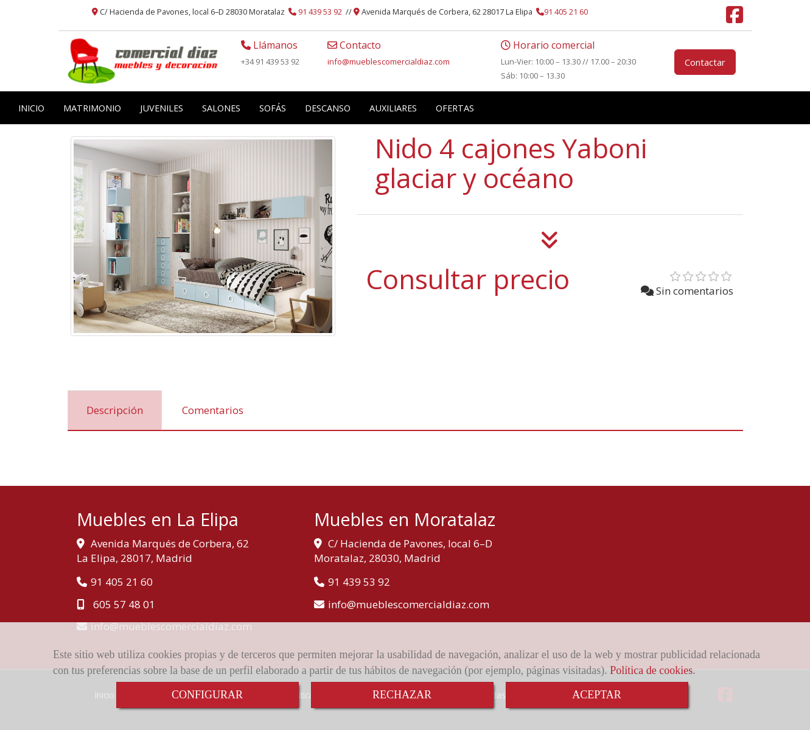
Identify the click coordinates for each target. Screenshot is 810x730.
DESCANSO (328, 108)
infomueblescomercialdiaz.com (388, 61)
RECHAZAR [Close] (401, 695)
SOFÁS (272, 108)
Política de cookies (651, 670)
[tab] (115, 410)
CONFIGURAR (207, 695)
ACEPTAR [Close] (596, 695)
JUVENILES (161, 108)
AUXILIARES (393, 108)
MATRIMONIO (92, 108)
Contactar (705, 62)
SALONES (221, 108)
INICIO (31, 108)
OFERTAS (455, 108)
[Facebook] (734, 18)
